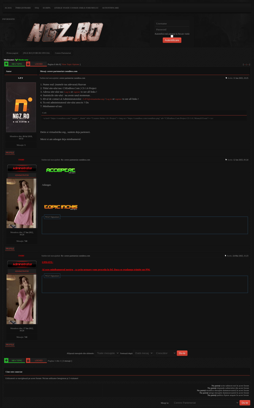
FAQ (37, 8)
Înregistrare (23, 8)
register (77, 92)
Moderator (23, 60)
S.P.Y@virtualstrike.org (93, 99)
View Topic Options (70, 64)
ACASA (8, 8)
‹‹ (245, 64)
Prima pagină (12, 53)
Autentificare (110, 8)
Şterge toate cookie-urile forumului (76, 8)
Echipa (46, 8)
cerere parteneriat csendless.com (62, 71)
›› (248, 64)
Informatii (8, 19)
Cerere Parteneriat (63, 53)
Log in (67, 92)
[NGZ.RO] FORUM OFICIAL (36, 53)
